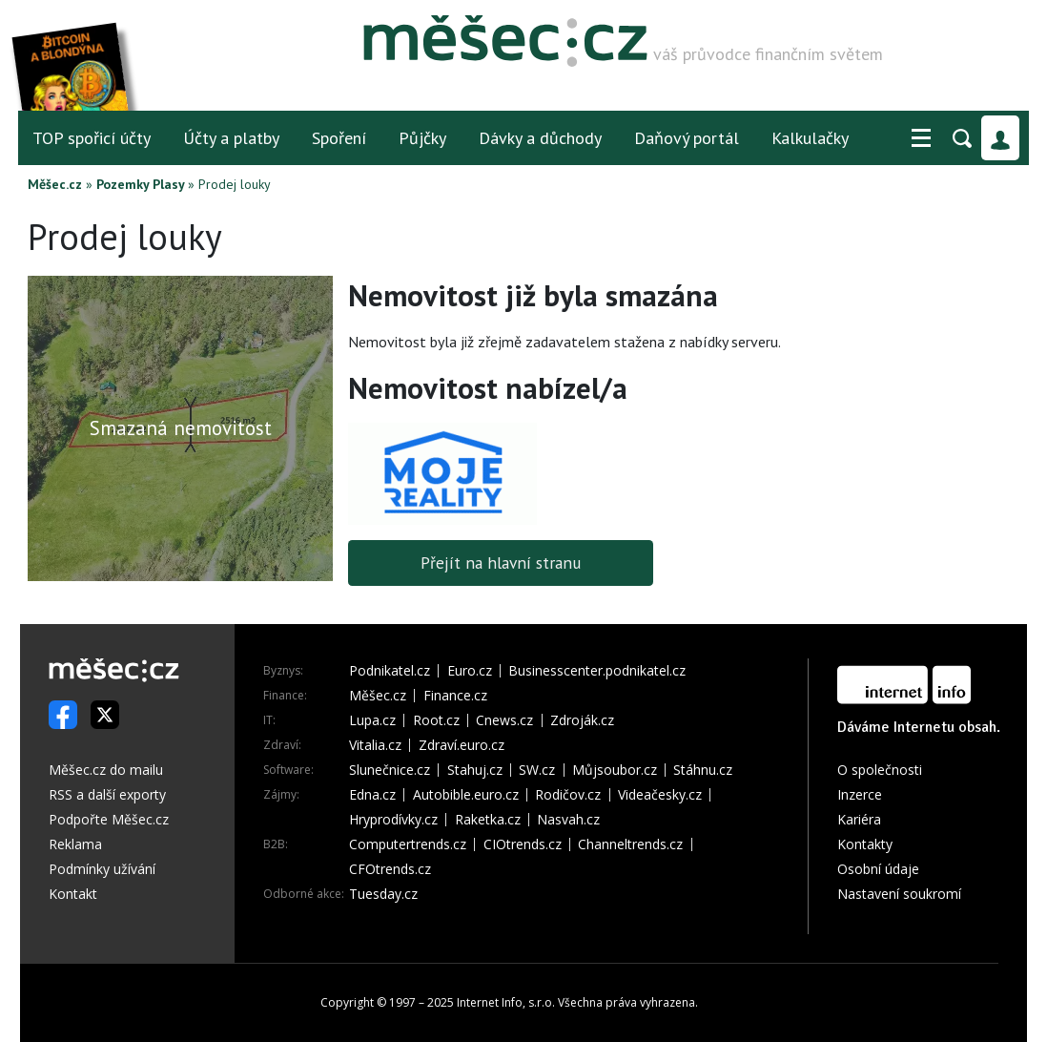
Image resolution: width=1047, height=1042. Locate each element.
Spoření (339, 138)
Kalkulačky (810, 138)
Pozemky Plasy (140, 184)
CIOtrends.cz (522, 844)
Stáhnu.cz (702, 770)
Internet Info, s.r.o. (506, 1002)
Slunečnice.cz (389, 770)
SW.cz (537, 770)
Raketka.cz (488, 819)
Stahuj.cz (475, 770)
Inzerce (859, 794)
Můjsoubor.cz (614, 770)
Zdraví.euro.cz (461, 745)
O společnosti (879, 770)
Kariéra (859, 819)
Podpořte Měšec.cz (109, 819)
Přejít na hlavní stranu (501, 562)
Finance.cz (455, 695)
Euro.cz (469, 670)
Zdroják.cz (582, 720)
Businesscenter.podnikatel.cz (597, 670)
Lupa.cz (372, 720)
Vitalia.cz (375, 745)
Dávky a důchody (540, 138)
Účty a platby (231, 138)
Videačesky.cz (660, 795)
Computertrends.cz (407, 844)
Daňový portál (686, 138)
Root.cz (436, 720)
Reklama (75, 844)
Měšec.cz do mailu (106, 770)
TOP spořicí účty (91, 138)
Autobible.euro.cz (466, 795)
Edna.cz (372, 795)
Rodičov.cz (568, 795)
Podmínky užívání (102, 869)
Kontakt (73, 894)
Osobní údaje (878, 869)
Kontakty (865, 844)
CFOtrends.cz (390, 869)
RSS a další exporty (107, 794)
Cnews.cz (504, 720)
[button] (921, 138)
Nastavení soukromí (899, 894)
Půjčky (422, 138)
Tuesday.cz (383, 894)
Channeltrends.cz (630, 844)
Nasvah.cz (568, 819)
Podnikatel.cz (389, 670)
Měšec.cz (55, 184)
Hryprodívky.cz (393, 819)
